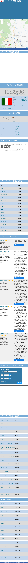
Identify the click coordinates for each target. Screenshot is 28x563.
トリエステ (4, 531)
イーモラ (3, 203)
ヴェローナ (4, 523)
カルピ (2, 227)
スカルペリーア (5, 460)
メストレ (3, 550)
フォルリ (3, 212)
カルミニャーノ (5, 464)
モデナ (2, 209)
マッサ (2, 215)
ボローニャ (3, 200)
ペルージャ (4, 558)
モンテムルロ (4, 424)
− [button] (2, 23)
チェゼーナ (3, 224)
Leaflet (26, 47)
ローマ (2, 504)
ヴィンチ (3, 475)
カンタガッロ (4, 420)
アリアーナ (4, 439)
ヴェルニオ (4, 428)
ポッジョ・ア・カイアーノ (7, 456)
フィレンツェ (4, 194)
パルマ (2, 554)
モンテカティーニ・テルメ (7, 483)
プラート (3, 188)
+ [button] (2, 20)
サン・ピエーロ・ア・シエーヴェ (8, 447)
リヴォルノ (3, 218)
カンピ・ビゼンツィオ (6, 443)
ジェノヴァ (4, 511)
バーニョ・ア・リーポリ (7, 479)
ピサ (2, 206)
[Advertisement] (14, 68)
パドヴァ (3, 527)
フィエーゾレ (4, 468)
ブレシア (3, 534)
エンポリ (3, 491)
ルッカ (2, 197)
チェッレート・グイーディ (7, 487)
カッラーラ (3, 221)
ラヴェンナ (3, 230)
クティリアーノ (5, 495)
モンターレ (4, 431)
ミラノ (2, 507)
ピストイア (3, 191)
